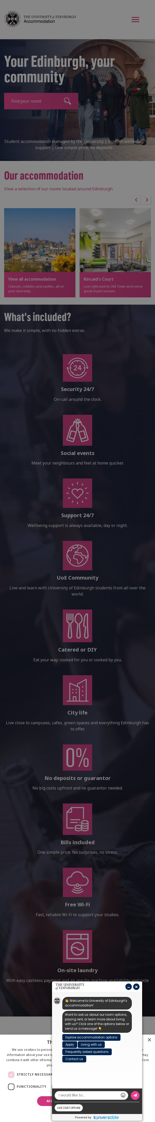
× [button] (149, 1040)
